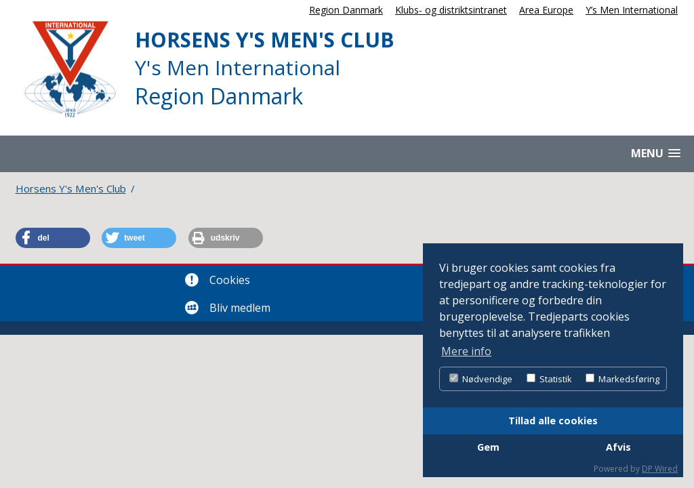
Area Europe (546, 9)
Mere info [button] (466, 351)
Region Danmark (346, 9)
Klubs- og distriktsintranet (451, 9)
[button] (53, 238)
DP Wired (660, 468)
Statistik (549, 379)
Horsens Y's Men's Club (71, 188)
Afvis (618, 447)
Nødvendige (480, 379)
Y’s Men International (632, 9)
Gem (488, 447)
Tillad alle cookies (553, 420)
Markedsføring (622, 379)
